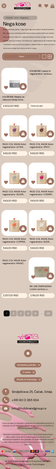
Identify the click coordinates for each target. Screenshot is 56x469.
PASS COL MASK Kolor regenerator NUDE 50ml (42, 240)
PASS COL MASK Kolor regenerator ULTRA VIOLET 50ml (14, 145)
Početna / (10, 18)
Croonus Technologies (34, 464)
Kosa (16, 18)
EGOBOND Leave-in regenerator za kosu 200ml (41, 72)
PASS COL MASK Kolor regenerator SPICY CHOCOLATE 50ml (42, 145)
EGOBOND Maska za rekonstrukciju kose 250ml (13, 98)
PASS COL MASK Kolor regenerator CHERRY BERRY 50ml (42, 193)
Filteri (21, 56)
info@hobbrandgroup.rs (29, 408)
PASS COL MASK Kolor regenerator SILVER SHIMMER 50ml (14, 193)
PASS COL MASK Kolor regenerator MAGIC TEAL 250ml (14, 262)
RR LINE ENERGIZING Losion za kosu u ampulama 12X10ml (41, 288)
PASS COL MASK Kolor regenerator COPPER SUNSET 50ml (14, 240)
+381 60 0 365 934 (25, 400)
